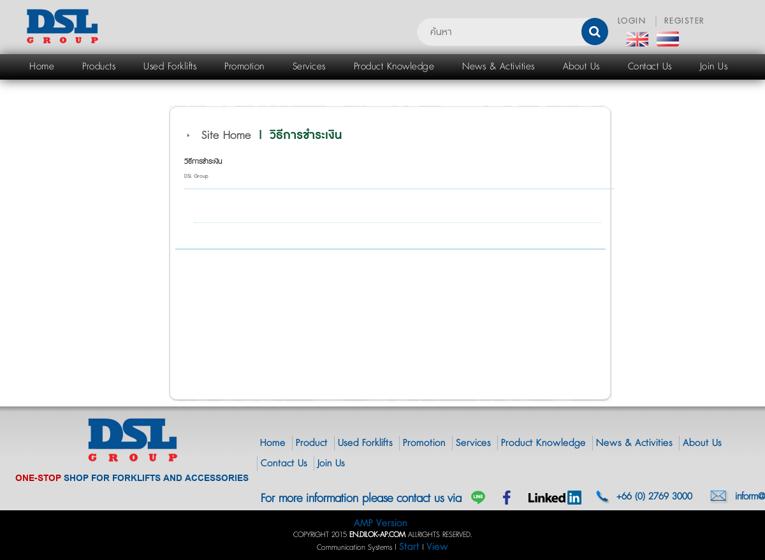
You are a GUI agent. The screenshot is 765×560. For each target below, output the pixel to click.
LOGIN (632, 21)
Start (409, 547)
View (437, 547)
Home (273, 443)
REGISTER (684, 21)
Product (312, 443)
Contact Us (284, 463)
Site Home (226, 135)
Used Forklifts (365, 443)
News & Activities (634, 443)
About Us (702, 443)
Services (473, 443)
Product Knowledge (543, 443)
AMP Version (380, 523)
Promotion (424, 443)
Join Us (331, 463)
